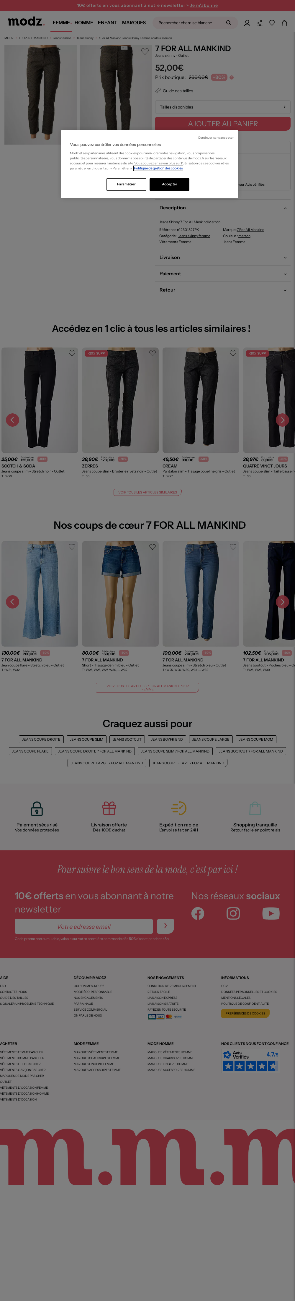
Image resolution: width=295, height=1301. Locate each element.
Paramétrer (126, 184)
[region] (149, 164)
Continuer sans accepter (216, 138)
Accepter (169, 184)
